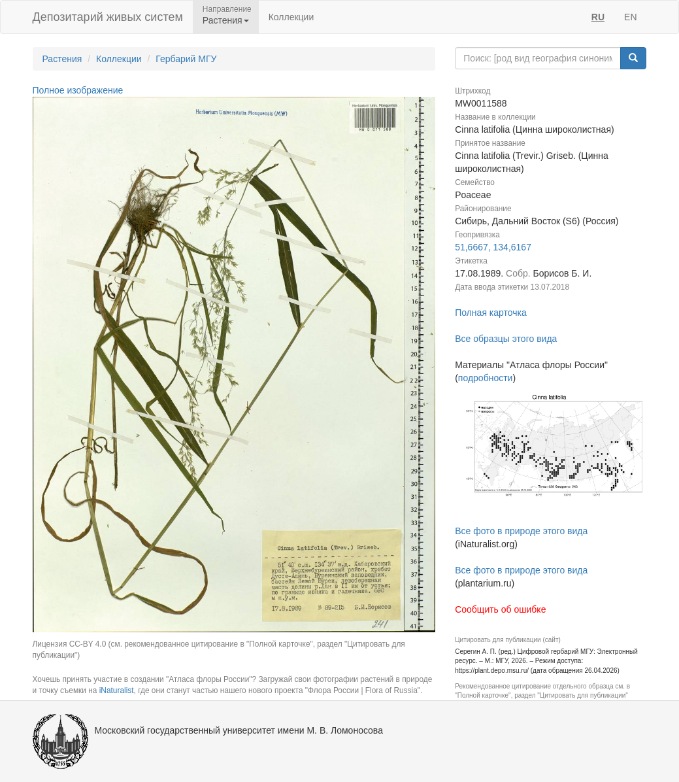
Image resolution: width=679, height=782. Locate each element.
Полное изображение (78, 90)
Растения (62, 59)
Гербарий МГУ (186, 59)
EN (630, 17)
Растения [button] (226, 20)
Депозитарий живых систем (108, 17)
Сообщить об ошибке (500, 609)
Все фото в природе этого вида (521, 531)
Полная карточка (491, 312)
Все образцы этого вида (506, 338)
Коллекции (291, 17)
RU (597, 17)
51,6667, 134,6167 (493, 247)
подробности (485, 378)
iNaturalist (116, 690)
